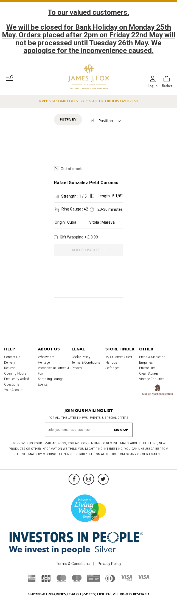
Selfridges (112, 368)
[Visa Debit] (126, 580)
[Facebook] (74, 479)
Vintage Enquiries (151, 379)
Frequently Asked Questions (16, 381)
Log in (153, 85)
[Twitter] (103, 479)
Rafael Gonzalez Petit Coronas (86, 182)
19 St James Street (118, 357)
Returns (10, 368)
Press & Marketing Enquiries (152, 359)
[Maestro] (77, 581)
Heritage (44, 362)
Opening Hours (15, 373)
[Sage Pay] (93, 580)
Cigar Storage (148, 373)
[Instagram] (88, 479)
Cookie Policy (81, 357)
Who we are (46, 357)
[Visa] (143, 577)
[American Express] (32, 581)
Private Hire (147, 368)
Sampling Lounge (50, 379)
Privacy (77, 368)
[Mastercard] (61, 581)
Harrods (111, 362)
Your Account (14, 390)
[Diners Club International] (110, 581)
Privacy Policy (109, 563)
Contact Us (12, 357)
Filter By (68, 119)
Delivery (9, 362)
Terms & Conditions (86, 362)
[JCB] (46, 581)
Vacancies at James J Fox (53, 370)
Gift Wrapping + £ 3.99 (76, 237)
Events (43, 384)
